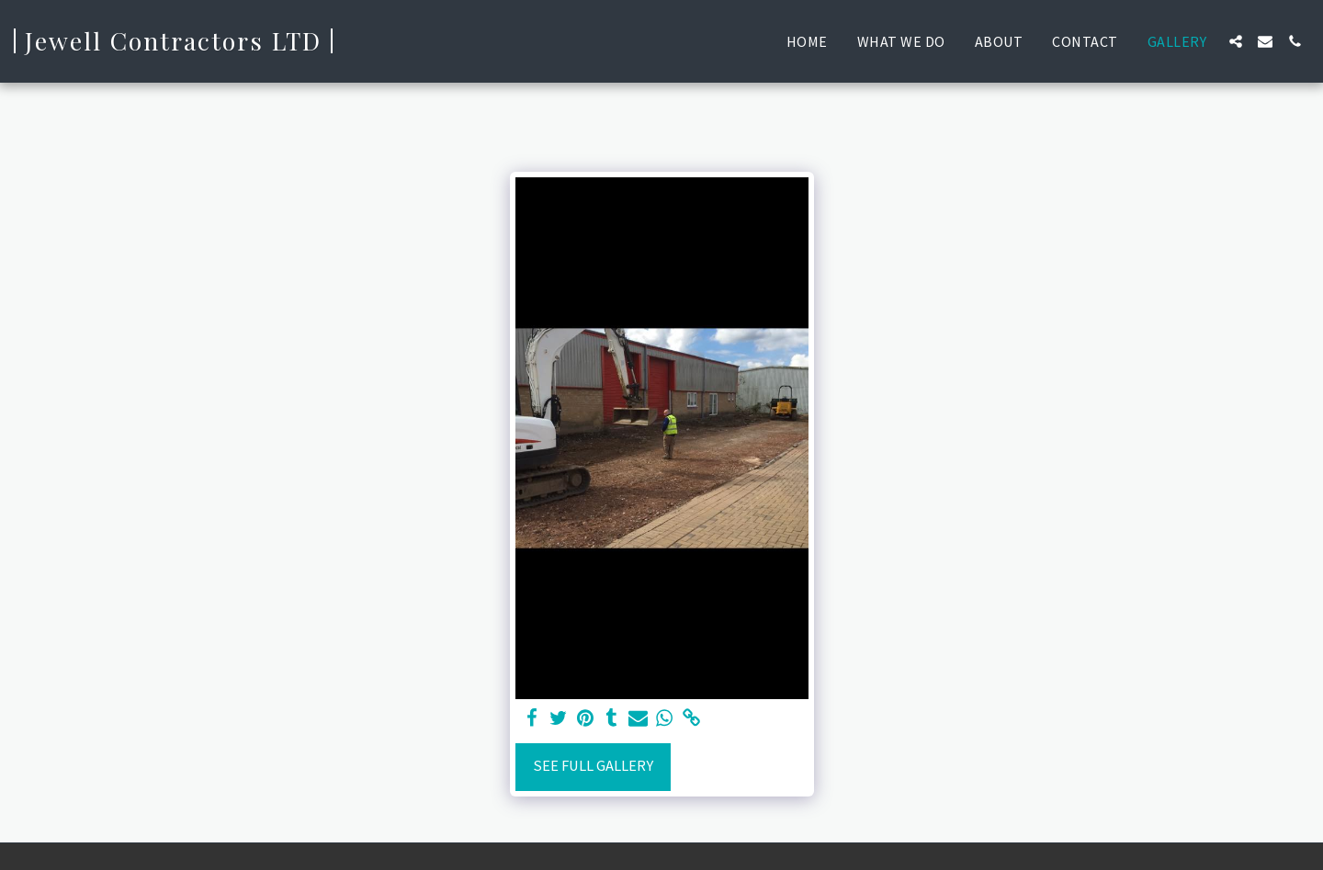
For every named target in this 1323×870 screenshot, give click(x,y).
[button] (1236, 41)
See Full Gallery (593, 765)
